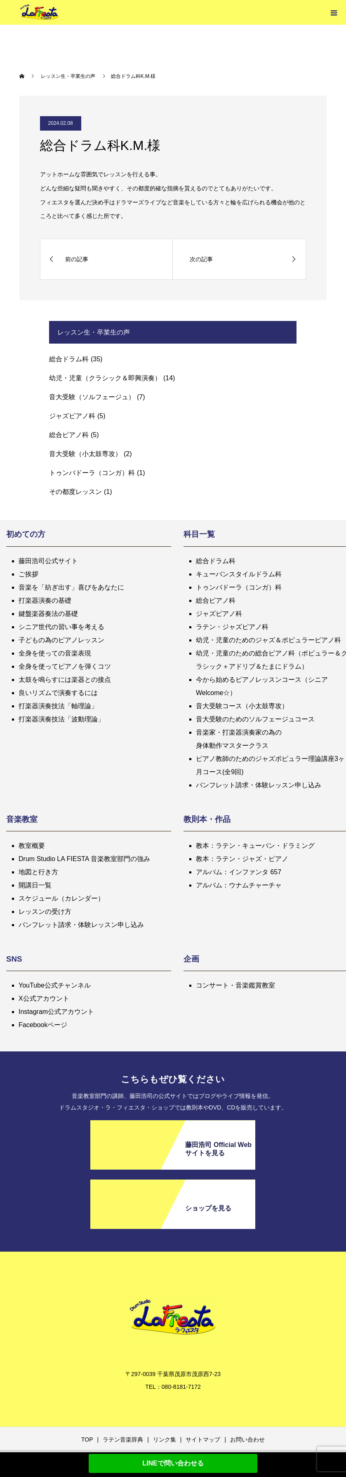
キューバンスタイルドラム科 (239, 574)
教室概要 (32, 845)
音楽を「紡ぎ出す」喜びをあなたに (71, 587)
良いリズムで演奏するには (58, 692)
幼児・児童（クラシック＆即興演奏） (105, 378)
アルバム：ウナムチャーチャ (239, 885)
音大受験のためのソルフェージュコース (255, 719)
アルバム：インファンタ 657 (238, 871)
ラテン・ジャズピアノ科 (232, 626)
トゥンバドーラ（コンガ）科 (92, 472)
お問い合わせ (247, 1439)
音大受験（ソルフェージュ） (92, 396)
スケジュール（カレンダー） (61, 898)
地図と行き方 (38, 871)
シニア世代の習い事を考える (61, 626)
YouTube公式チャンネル (55, 985)
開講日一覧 (35, 885)
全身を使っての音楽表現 (55, 653)
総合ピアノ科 (69, 434)
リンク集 (164, 1439)
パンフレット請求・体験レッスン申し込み (258, 785)
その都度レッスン (75, 491)
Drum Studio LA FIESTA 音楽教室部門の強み (84, 858)
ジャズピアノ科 (72, 415)
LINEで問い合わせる (172, 1463)
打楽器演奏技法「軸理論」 (58, 705)
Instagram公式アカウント (56, 1011)
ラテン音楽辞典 (123, 1439)
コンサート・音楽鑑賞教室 (235, 985)
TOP (87, 1439)
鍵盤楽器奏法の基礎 (48, 613)
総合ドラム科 (69, 359)
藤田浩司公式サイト (48, 560)
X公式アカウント (44, 998)
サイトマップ (203, 1439)
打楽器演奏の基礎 (45, 600)
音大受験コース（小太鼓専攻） (242, 705)
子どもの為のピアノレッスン (61, 640)
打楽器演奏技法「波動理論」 (61, 719)
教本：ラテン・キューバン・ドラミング (255, 845)
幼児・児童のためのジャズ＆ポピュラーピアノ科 (268, 640)
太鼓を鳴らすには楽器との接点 (65, 679)
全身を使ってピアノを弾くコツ (65, 666)
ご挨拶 (28, 574)
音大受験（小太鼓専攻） (85, 453)
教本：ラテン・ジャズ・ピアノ (242, 858)
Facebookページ (43, 1024)
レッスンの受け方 (45, 911)
